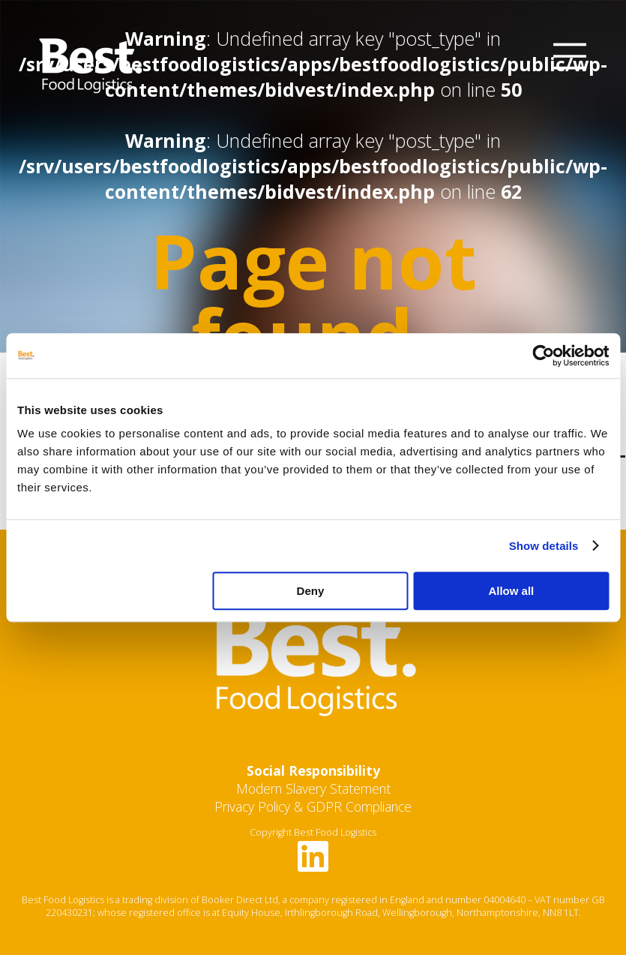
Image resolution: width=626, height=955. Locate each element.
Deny (311, 590)
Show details (544, 545)
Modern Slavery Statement (313, 788)
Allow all (511, 590)
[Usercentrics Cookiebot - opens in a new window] (543, 355)
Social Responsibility (313, 770)
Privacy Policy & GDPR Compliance (313, 806)
